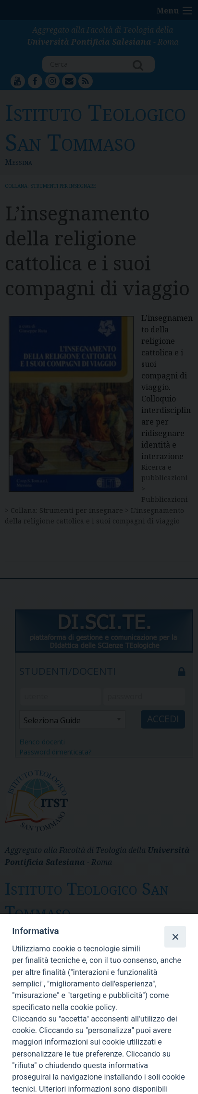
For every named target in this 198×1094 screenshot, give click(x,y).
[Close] (175, 936)
